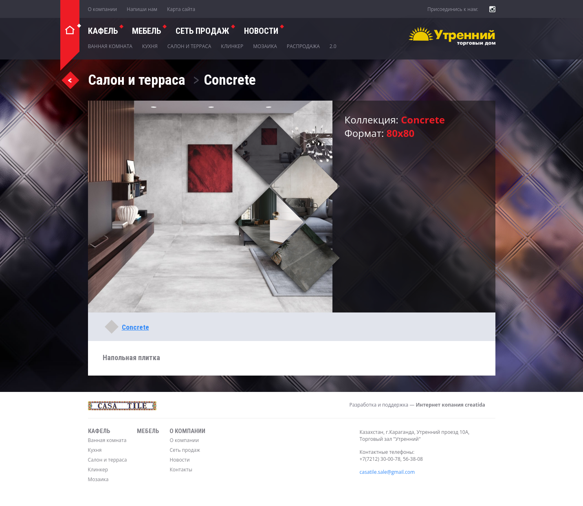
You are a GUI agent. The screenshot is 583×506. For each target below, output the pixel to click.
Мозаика (265, 46)
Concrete (135, 327)
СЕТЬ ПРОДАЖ (202, 31)
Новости (261, 31)
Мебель (146, 31)
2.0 (333, 46)
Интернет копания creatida (450, 404)
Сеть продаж (184, 450)
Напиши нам (142, 9)
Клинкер (232, 46)
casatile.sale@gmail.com (387, 472)
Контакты (180, 469)
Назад (70, 80)
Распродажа (303, 46)
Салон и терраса (189, 46)
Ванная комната (110, 46)
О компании (102, 9)
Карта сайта (181, 9)
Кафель (103, 31)
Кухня (150, 46)
